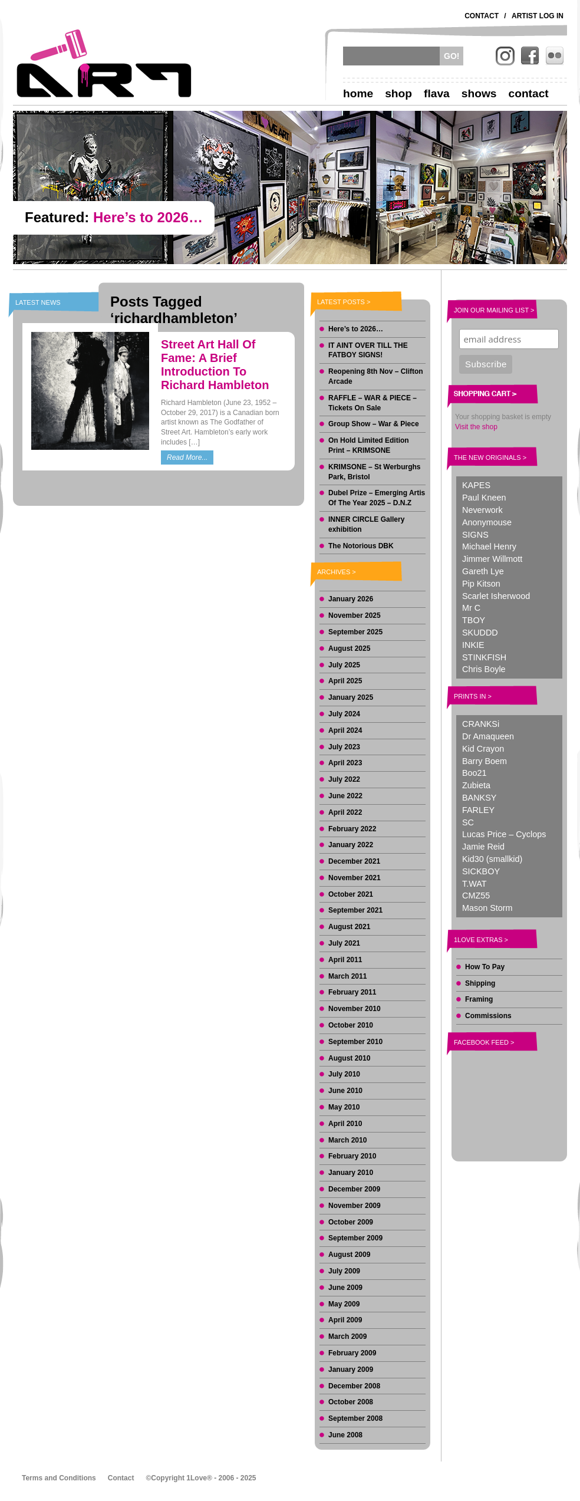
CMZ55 (476, 895)
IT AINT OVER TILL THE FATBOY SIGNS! (368, 350)
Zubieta (476, 785)
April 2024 (345, 730)
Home (358, 93)
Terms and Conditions (59, 1478)
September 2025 (355, 632)
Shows (479, 93)
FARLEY (478, 810)
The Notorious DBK (361, 546)
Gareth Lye (483, 571)
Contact (481, 16)
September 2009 (355, 1238)
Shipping (480, 983)
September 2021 (355, 910)
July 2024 (344, 714)
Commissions (488, 1016)
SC (468, 822)
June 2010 (345, 1091)
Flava (437, 93)
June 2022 (345, 796)
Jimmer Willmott (492, 559)
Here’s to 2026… (355, 329)
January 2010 (350, 1172)
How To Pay (485, 967)
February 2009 (352, 1353)
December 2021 (354, 861)
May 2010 (344, 1107)
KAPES (476, 485)
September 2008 (355, 1418)
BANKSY (479, 797)
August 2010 (349, 1058)
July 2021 (344, 943)
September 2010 (355, 1042)
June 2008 (345, 1435)
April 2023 (345, 763)
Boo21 (474, 773)
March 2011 (347, 976)
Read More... (187, 457)
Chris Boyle (484, 669)
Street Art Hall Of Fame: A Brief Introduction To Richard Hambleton (215, 364)
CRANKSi (480, 724)
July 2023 (344, 747)
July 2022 (344, 779)
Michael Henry (489, 546)
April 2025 (345, 681)
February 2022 (352, 829)
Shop (398, 93)
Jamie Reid (483, 846)
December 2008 (354, 1386)
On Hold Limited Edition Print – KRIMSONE (368, 445)
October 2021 (350, 894)
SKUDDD (480, 632)
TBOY (473, 620)
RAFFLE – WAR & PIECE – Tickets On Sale (372, 403)
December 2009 (354, 1189)
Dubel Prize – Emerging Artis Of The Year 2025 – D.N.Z (376, 498)
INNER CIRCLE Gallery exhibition (366, 524)
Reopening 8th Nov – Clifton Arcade (375, 376)
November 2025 (354, 615)
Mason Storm (487, 908)
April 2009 (345, 1320)
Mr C (471, 608)
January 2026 (350, 599)
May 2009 (344, 1304)
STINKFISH (484, 657)
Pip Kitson (481, 583)
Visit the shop (476, 427)
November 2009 (354, 1206)
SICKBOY (481, 871)
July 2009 (344, 1271)
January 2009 (350, 1369)
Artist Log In (537, 16)
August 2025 (349, 648)
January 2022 (350, 845)
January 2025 (350, 697)
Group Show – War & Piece (373, 424)
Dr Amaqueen (488, 736)
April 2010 (345, 1124)
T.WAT (474, 883)
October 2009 (350, 1222)
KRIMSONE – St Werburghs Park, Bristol (374, 472)
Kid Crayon (483, 748)
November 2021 (354, 878)
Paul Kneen (484, 497)
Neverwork (482, 510)
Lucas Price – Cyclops (504, 834)
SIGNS (475, 534)
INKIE (473, 645)
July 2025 (344, 665)
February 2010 (352, 1156)
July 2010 (344, 1074)
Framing (479, 999)
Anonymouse (487, 522)
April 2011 (345, 960)
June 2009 (345, 1287)
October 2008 (350, 1402)
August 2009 (349, 1254)
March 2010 (347, 1140)
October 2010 (350, 1025)
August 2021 (349, 927)
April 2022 (345, 812)
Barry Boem (484, 761)
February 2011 (352, 992)
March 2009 (347, 1336)
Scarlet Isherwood (496, 596)
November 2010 (354, 1009)
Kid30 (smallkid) (492, 859)
